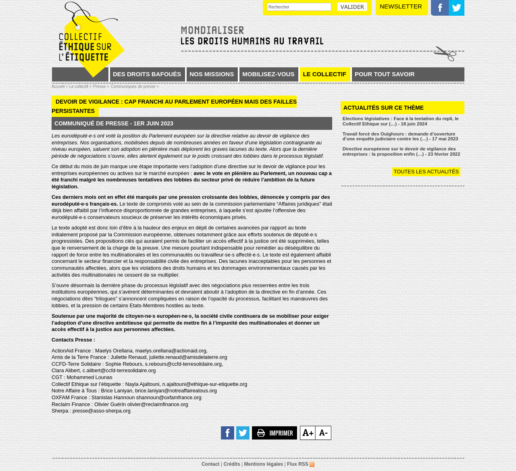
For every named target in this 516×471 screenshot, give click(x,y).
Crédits (231, 464)
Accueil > (60, 86)
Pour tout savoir (385, 74)
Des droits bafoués (147, 74)
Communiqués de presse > (134, 86)
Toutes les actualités (426, 172)
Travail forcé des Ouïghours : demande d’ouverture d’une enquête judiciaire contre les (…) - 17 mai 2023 (400, 136)
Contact (211, 464)
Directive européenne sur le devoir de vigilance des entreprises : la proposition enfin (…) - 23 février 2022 (401, 151)
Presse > (101, 86)
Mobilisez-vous (268, 74)
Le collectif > (80, 86)
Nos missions (211, 74)
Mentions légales (263, 464)
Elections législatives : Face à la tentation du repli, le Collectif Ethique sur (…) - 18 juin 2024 (401, 121)
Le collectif (324, 74)
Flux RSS (300, 464)
